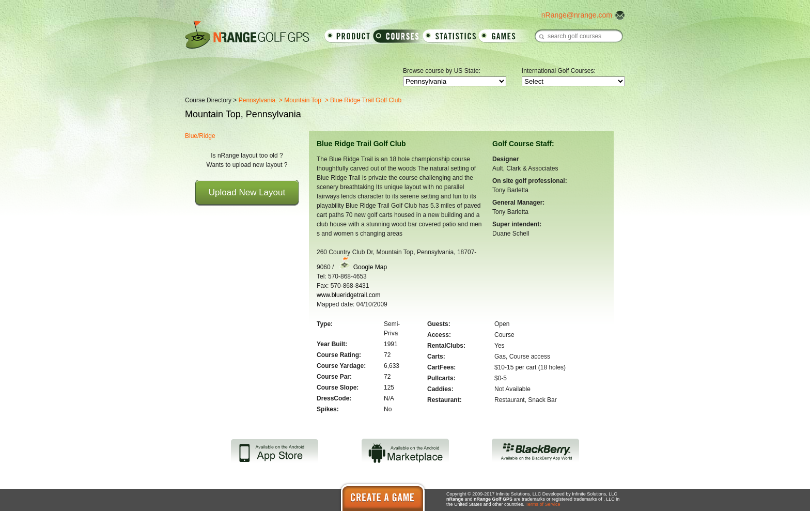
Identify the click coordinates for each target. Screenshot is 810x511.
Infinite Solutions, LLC (594, 494)
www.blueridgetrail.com (348, 295)
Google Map (370, 267)
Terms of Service (542, 504)
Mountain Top (302, 100)
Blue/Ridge (200, 136)
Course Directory (208, 100)
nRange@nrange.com (576, 15)
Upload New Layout (247, 192)
